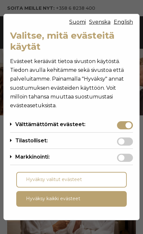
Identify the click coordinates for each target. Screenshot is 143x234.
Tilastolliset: (31, 140)
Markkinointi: (32, 157)
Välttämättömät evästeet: (50, 124)
